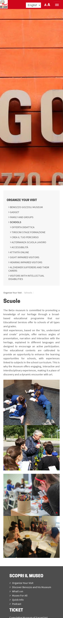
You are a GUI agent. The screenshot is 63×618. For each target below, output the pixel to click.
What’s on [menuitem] (16, 591)
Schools (15, 222)
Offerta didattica (22, 227)
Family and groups (21, 217)
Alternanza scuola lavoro (28, 242)
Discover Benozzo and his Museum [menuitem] (30, 587)
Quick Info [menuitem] (16, 599)
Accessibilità (19, 247)
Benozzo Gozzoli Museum (26, 207)
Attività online (19, 252)
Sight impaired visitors (24, 257)
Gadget (14, 212)
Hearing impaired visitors (25, 262)
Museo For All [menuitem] (18, 595)
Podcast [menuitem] (15, 603)
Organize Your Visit (22, 200)
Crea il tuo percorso (25, 237)
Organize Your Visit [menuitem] (21, 583)
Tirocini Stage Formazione (28, 232)
